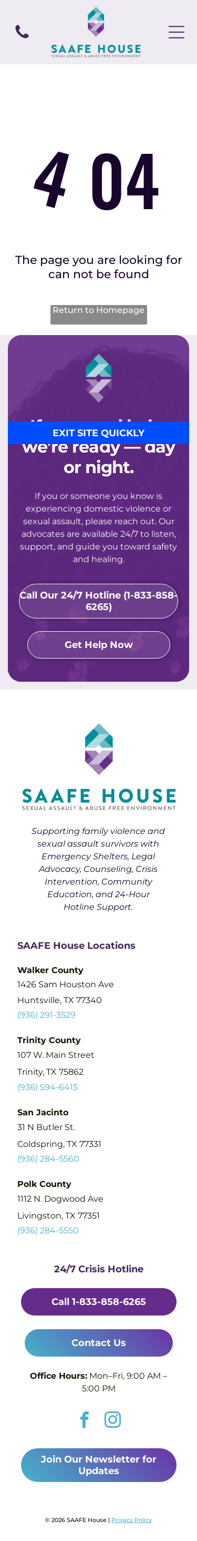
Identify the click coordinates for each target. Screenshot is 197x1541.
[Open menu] (176, 32)
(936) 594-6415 (47, 1087)
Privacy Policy (131, 1520)
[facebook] (84, 1421)
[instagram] (112, 1421)
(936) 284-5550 (48, 1230)
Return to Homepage (98, 310)
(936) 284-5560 (48, 1159)
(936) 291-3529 (46, 1015)
